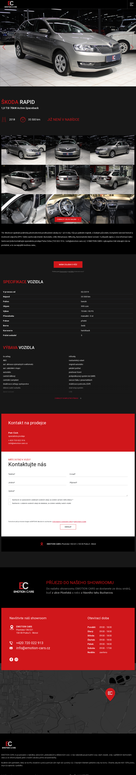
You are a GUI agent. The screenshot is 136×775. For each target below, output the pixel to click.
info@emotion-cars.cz (33, 648)
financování (63, 271)
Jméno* (11, 483)
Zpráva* (11, 491)
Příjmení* (73, 483)
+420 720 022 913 (29, 643)
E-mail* (72, 474)
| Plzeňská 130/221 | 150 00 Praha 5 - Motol (71, 544)
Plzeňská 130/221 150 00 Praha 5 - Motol (27, 629)
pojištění (71, 271)
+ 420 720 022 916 (16, 440)
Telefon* (11, 474)
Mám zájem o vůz (68, 264)
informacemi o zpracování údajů (63, 521)
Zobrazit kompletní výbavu (68, 398)
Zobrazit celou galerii (68, 219)
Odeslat (68, 527)
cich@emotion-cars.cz (18, 443)
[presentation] (33, 511)
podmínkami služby (80, 521)
